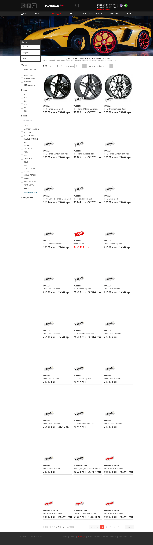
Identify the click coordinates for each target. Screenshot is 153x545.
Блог (129, 14)
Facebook (28, 5)
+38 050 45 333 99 (106, 5)
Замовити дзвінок (103, 9)
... (122, 527)
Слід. (128, 527)
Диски (24, 14)
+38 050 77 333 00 (106, 7)
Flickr (34, 5)
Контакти (114, 14)
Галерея (38, 14)
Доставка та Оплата (92, 14)
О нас (72, 14)
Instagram (23, 5)
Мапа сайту (123, 537)
